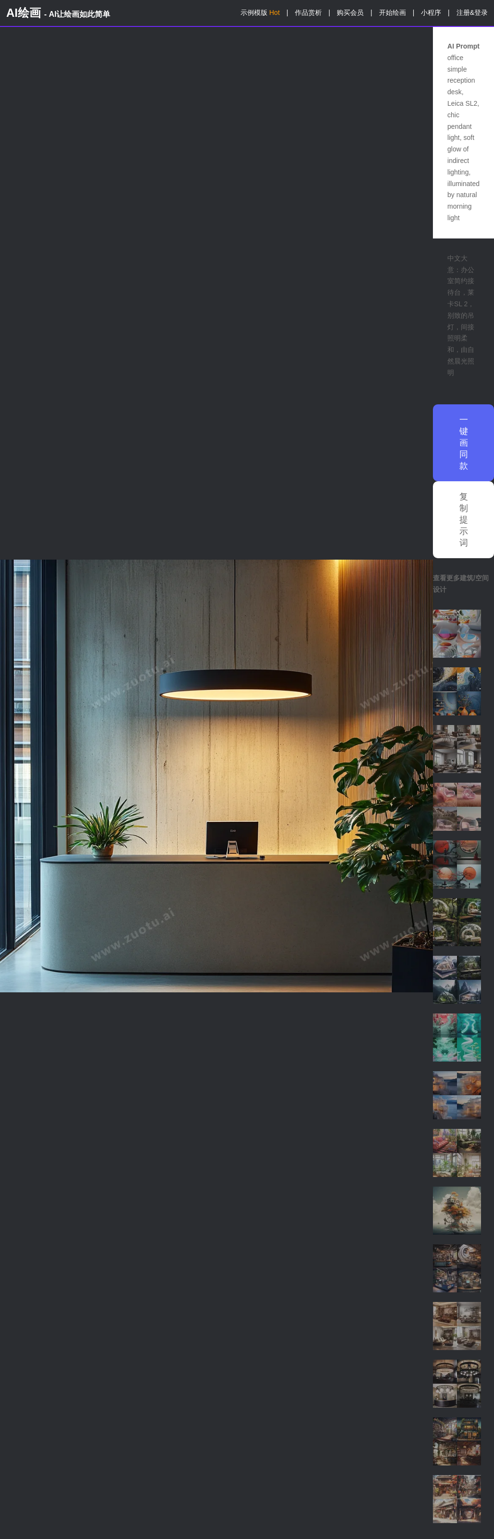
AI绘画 (58, 12)
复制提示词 (463, 520)
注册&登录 (472, 12)
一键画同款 (463, 443)
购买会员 (350, 12)
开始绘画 (392, 12)
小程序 (431, 12)
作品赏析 (308, 12)
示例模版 (260, 12)
